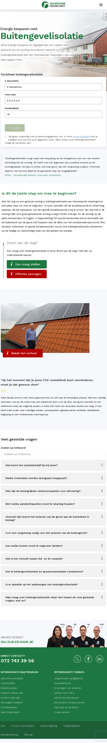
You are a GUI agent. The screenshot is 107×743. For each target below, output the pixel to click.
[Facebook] (88, 659)
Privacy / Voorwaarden (22, 726)
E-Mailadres (12, 81)
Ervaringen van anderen (67, 688)
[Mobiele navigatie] (101, 5)
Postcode (10, 95)
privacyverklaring (81, 136)
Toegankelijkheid (71, 726)
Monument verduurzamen (69, 702)
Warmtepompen (10, 712)
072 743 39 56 (17, 660)
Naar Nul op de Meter (66, 707)
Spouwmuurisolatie (12, 678)
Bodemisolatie (9, 688)
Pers (3, 726)
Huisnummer (12, 108)
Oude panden (62, 712)
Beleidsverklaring (9, 734)
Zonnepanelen (9, 707)
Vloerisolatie (8, 683)
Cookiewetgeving (48, 726)
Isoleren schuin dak (12, 692)
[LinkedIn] (99, 659)
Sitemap (28, 734)
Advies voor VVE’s (64, 692)
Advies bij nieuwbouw (66, 697)
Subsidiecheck (62, 683)
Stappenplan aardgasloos (68, 678)
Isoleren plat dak (10, 697)
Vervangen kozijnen (12, 702)
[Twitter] (77, 659)
